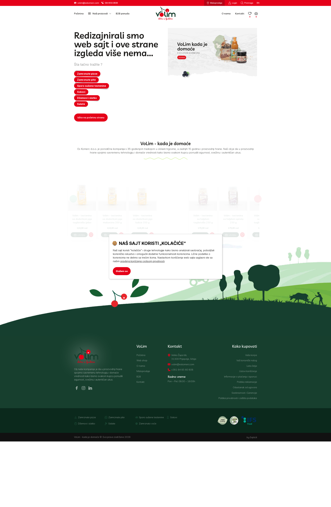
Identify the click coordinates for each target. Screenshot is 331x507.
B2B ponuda (122, 13)
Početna (79, 13)
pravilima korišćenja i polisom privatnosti (142, 261)
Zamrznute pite (86, 80)
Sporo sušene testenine (91, 86)
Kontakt (239, 13)
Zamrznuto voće (145, 430)
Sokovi (81, 92)
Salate (81, 104)
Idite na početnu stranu (90, 118)
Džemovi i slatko (87, 98)
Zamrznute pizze (87, 74)
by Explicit (252, 443)
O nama (226, 13)
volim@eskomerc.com (86, 3)
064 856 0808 (109, 3)
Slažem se (122, 271)
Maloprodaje (214, 3)
